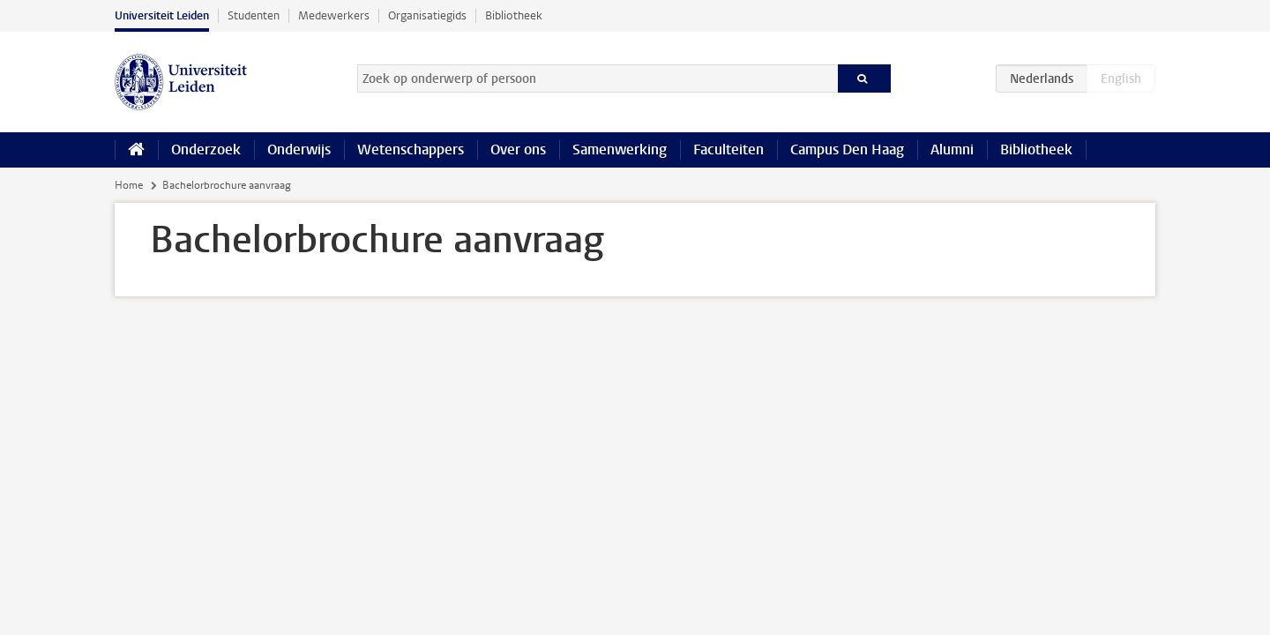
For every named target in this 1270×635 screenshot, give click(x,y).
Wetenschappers (410, 149)
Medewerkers (334, 15)
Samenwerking (619, 149)
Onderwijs (299, 149)
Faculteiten (728, 149)
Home (129, 185)
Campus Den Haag (847, 149)
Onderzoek (206, 149)
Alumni (952, 149)
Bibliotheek (513, 15)
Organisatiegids (427, 15)
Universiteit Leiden (162, 15)
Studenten (254, 15)
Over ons (518, 149)
